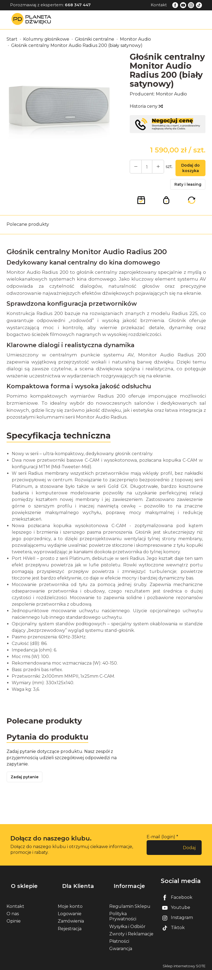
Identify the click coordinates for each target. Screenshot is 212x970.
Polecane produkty (28, 229)
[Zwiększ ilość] (134, 168)
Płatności (119, 939)
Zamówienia (71, 919)
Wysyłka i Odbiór (127, 924)
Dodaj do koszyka (188, 169)
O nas (13, 912)
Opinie (14, 919)
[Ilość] (144, 168)
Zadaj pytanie (27, 785)
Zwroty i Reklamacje (131, 932)
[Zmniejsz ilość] (154, 168)
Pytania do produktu (51, 743)
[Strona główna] (32, 19)
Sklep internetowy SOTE (184, 964)
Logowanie (69, 912)
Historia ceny (146, 106)
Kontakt (159, 4)
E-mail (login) (161, 845)
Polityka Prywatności (122, 914)
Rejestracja (69, 926)
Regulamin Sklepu (129, 904)
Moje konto (70, 904)
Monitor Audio (171, 94)
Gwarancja (120, 947)
